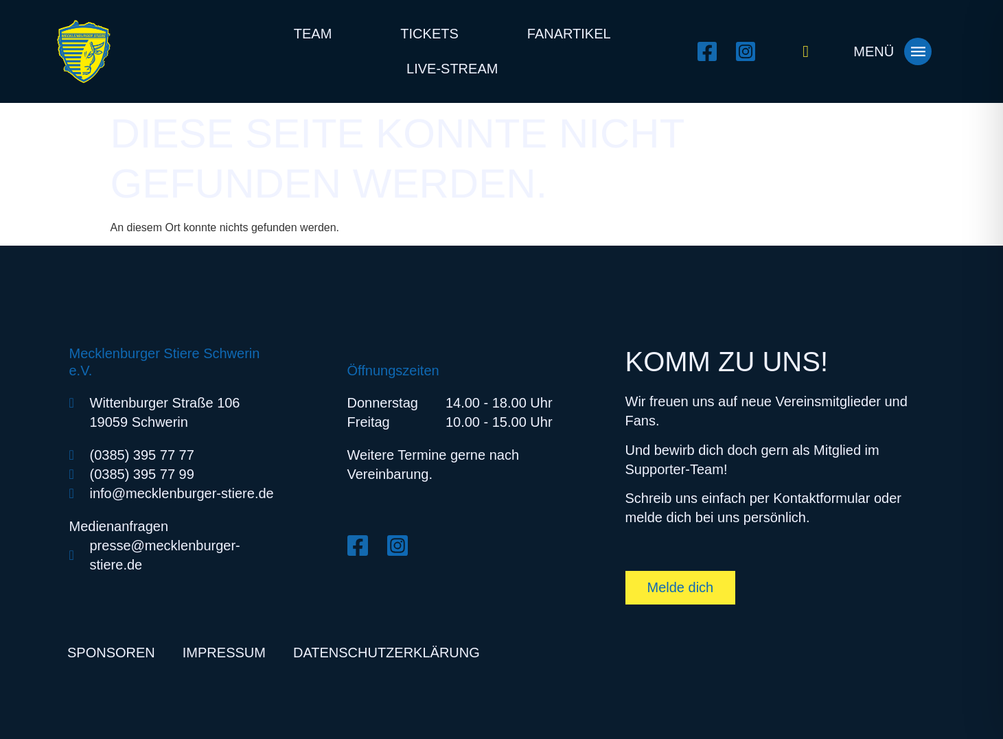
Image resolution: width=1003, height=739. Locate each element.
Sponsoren (111, 652)
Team (313, 33)
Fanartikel (569, 33)
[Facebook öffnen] (711, 51)
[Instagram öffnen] (749, 51)
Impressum (224, 652)
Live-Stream (452, 68)
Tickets (429, 33)
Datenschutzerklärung (386, 652)
